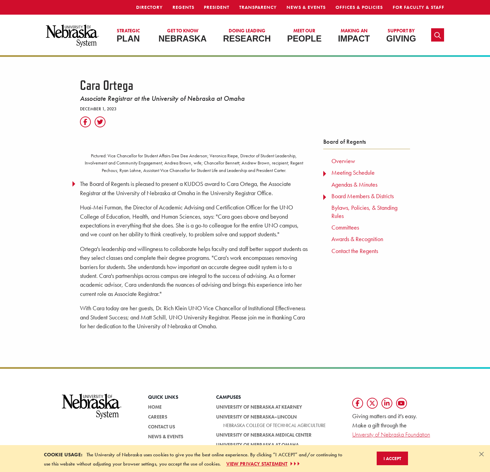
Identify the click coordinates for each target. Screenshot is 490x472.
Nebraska (183, 35)
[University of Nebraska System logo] (92, 410)
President (216, 7)
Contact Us (161, 427)
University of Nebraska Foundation (391, 434)
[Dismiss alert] (481, 454)
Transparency (258, 7)
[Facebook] (85, 121)
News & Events (306, 7)
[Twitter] (100, 121)
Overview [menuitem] (343, 161)
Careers (157, 417)
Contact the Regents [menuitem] (354, 251)
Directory (149, 7)
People (304, 35)
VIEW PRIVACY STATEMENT (263, 463)
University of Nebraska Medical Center (264, 435)
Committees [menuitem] (345, 227)
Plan (128, 35)
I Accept (392, 458)
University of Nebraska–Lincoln (256, 417)
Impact (354, 35)
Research (247, 35)
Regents (183, 7)
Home (155, 407)
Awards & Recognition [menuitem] (357, 239)
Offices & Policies (359, 7)
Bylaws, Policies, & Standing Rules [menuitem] (364, 211)
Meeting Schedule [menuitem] (353, 172)
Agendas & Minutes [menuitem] (354, 184)
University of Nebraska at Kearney (259, 407)
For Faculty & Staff (418, 7)
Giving (401, 35)
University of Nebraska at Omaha (257, 445)
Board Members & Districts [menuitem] (362, 196)
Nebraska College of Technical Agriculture (274, 425)
